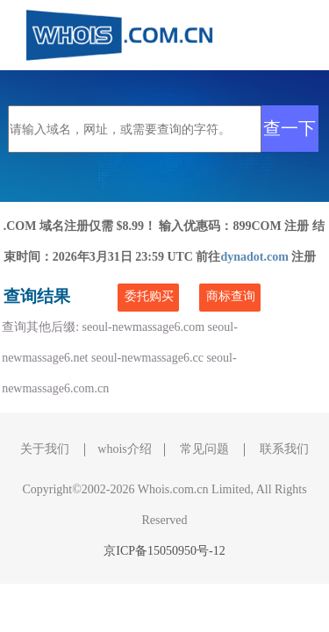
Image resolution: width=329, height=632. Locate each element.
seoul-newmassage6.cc (147, 357)
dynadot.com (255, 256)
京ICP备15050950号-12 (164, 550)
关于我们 (44, 449)
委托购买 (149, 296)
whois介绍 (124, 449)
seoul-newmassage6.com (143, 327)
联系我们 (284, 449)
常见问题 (204, 449)
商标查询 (230, 296)
